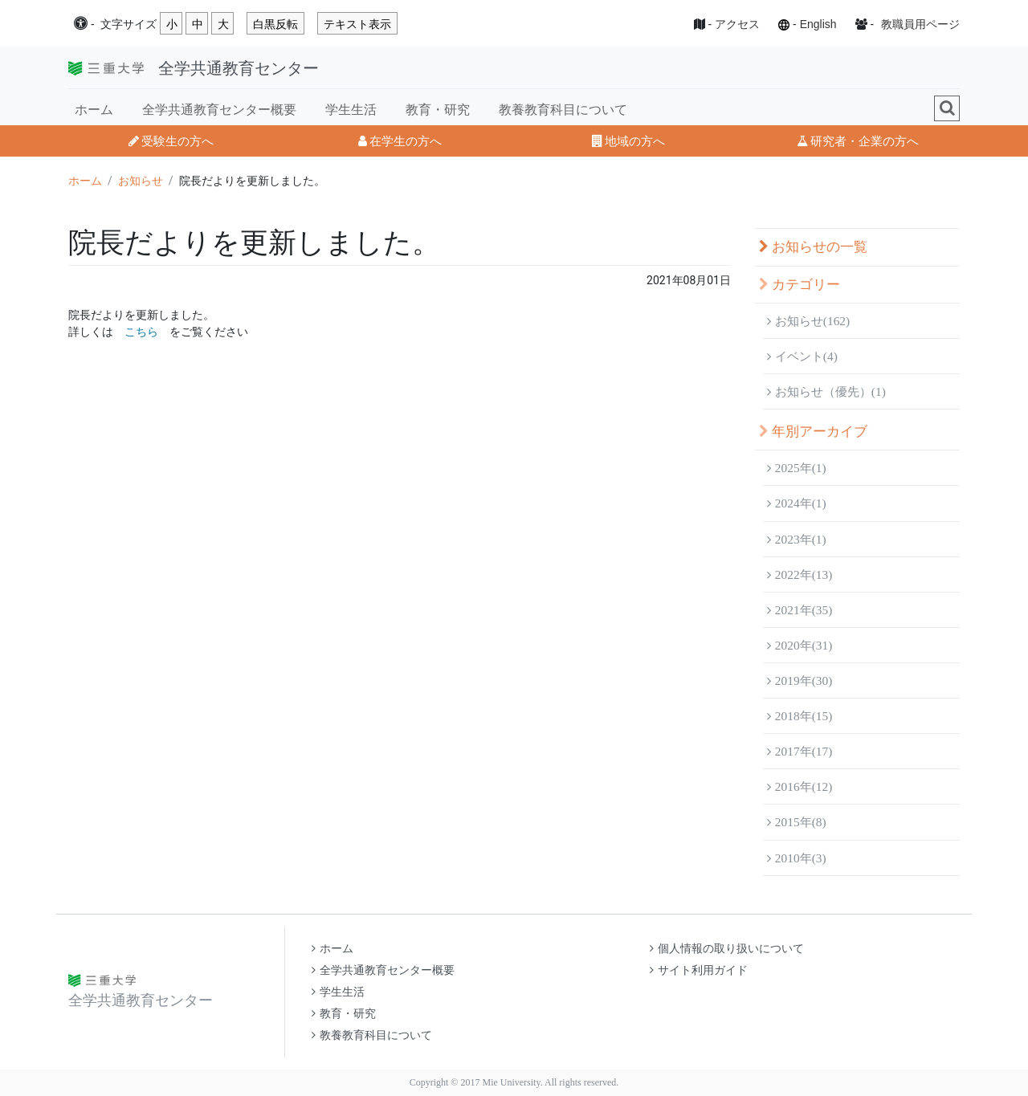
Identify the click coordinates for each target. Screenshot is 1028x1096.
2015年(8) (796, 822)
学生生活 (351, 109)
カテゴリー (799, 284)
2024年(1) (796, 503)
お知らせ (140, 180)
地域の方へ (628, 141)
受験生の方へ (171, 141)
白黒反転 (275, 24)
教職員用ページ (920, 24)
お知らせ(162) (808, 321)
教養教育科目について (563, 109)
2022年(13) (799, 574)
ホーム (94, 109)
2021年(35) (799, 610)
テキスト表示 (357, 24)
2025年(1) (796, 468)
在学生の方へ (400, 141)
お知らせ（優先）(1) (826, 391)
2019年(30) (799, 680)
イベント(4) (802, 356)
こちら (141, 331)
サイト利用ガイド (699, 970)
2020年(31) (799, 645)
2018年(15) (799, 716)
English (818, 24)
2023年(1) (796, 539)
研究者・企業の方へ (858, 141)
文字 (128, 24)
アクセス (737, 24)
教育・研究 (438, 109)
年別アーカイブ (813, 431)
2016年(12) (799, 786)
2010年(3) (796, 858)
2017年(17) (799, 751)
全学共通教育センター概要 (219, 109)
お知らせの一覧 (813, 247)
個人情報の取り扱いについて (727, 949)
